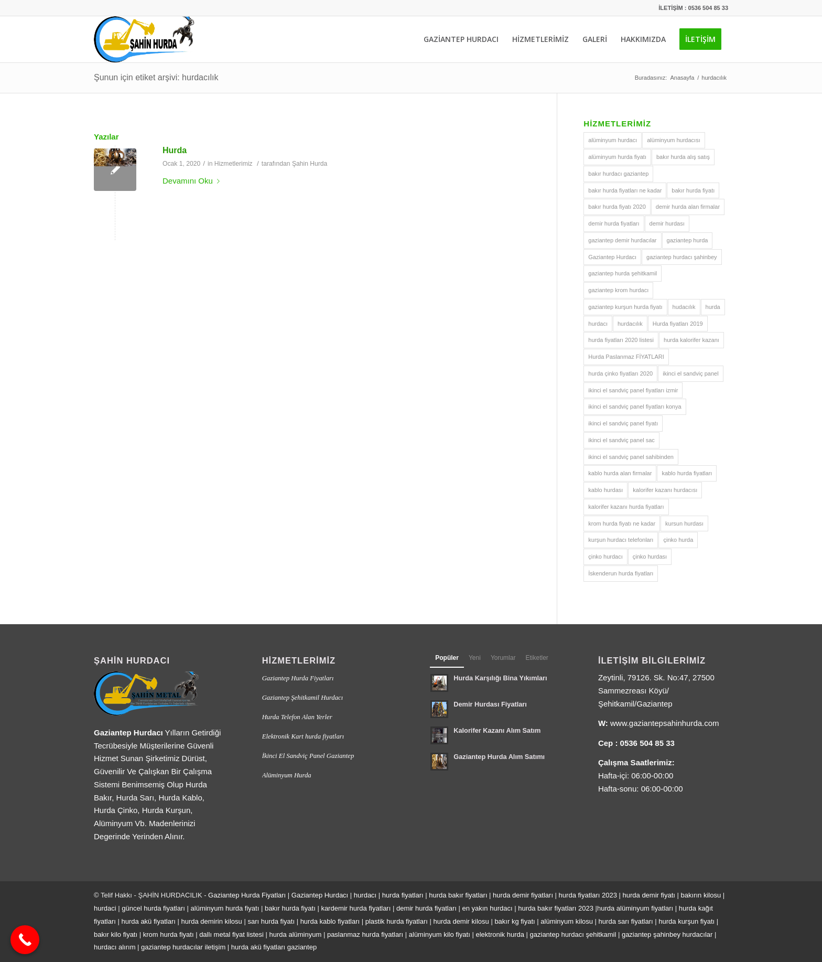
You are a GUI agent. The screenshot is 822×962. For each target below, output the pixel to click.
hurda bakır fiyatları (458, 895)
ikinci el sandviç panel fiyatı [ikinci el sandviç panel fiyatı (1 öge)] (623, 423)
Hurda (175, 150)
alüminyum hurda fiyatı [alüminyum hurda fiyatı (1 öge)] (617, 157)
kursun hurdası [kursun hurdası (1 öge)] (684, 523)
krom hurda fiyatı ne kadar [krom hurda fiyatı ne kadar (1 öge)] (621, 523)
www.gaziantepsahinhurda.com (664, 723)
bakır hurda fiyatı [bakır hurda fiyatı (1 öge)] (693, 190)
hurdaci (105, 908)
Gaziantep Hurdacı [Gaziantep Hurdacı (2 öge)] (612, 257)
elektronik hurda (499, 934)
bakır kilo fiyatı (115, 934)
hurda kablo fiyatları (330, 921)
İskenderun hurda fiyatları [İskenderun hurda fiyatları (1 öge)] (620, 573)
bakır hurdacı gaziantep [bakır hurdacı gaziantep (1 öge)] (618, 173)
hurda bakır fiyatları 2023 (556, 908)
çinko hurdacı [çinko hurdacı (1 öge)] (605, 556)
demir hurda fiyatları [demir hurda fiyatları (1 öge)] (613, 223)
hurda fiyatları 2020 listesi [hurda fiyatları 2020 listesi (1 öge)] (621, 340)
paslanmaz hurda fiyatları (365, 934)
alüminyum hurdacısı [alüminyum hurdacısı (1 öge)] (673, 140)
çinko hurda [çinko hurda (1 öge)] (678, 540)
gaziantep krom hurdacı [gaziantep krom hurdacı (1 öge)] (618, 290)
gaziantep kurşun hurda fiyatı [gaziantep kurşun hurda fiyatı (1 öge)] (625, 307)
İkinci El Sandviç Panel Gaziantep (308, 756)
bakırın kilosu (701, 895)
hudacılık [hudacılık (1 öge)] (684, 307)
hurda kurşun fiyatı (686, 921)
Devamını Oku (193, 180)
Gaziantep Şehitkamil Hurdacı (302, 697)
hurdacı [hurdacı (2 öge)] (598, 323)
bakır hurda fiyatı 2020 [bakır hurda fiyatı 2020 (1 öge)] (616, 207)
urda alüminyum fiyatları (637, 908)
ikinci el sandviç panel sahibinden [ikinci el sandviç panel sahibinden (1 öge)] (631, 457)
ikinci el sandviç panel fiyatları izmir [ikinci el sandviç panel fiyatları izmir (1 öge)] (633, 390)
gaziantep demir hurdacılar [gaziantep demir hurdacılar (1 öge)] (622, 240)
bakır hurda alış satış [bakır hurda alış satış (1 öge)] (683, 157)
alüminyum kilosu (566, 921)
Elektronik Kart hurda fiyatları (303, 736)
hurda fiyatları (403, 895)
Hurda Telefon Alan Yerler (297, 717)
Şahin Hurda (310, 163)
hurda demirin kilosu (211, 921)
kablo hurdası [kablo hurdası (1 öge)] (605, 490)
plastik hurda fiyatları (396, 921)
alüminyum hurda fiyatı (225, 908)
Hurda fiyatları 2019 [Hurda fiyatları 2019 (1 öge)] (678, 323)
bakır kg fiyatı (514, 921)
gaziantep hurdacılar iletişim (183, 947)
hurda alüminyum (295, 934)
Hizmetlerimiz (233, 163)
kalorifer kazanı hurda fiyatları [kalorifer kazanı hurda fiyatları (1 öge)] (626, 507)
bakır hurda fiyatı (290, 908)
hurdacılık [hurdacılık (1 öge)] (630, 323)
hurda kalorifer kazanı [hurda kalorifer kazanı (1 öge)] (691, 340)
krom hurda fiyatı (168, 934)
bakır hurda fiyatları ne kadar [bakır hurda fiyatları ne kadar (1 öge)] (625, 190)
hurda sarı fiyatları (626, 921)
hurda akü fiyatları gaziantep (274, 947)
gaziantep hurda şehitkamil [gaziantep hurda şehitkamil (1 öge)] (622, 273)
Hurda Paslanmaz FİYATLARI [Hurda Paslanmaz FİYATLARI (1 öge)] (626, 357)
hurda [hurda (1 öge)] (713, 307)
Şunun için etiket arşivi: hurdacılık (156, 77)
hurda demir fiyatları (523, 895)
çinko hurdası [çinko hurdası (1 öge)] (650, 556)
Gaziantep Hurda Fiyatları (298, 678)
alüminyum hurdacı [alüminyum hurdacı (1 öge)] (612, 140)
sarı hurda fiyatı (271, 921)
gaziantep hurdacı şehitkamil (573, 934)
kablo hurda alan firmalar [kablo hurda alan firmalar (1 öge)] (620, 473)
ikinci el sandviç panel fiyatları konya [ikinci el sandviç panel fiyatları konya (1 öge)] (634, 406)
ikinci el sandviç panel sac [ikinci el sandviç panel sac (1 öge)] (621, 440)
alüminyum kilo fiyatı (439, 934)
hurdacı (365, 895)
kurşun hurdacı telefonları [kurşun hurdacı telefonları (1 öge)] (620, 540)
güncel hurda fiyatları (153, 908)
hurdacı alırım (114, 947)
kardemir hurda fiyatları (356, 908)
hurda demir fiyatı (649, 895)
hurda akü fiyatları (149, 921)
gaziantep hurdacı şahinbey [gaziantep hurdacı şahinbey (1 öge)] (681, 257)
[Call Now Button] (24, 939)
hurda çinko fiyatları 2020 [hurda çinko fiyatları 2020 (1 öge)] (620, 373)
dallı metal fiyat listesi (231, 934)
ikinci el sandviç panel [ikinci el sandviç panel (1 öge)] (690, 373)
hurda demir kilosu (461, 921)
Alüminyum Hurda (286, 775)
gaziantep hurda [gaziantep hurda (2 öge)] (687, 240)
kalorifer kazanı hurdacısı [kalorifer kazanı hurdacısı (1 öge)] (665, 490)
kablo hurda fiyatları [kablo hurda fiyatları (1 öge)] (687, 473)
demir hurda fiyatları (426, 908)
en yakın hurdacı (487, 908)
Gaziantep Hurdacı (319, 895)
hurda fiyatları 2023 (588, 895)
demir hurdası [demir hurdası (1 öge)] (667, 223)
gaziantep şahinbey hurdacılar (667, 934)
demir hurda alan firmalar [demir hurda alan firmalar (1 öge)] (688, 207)
